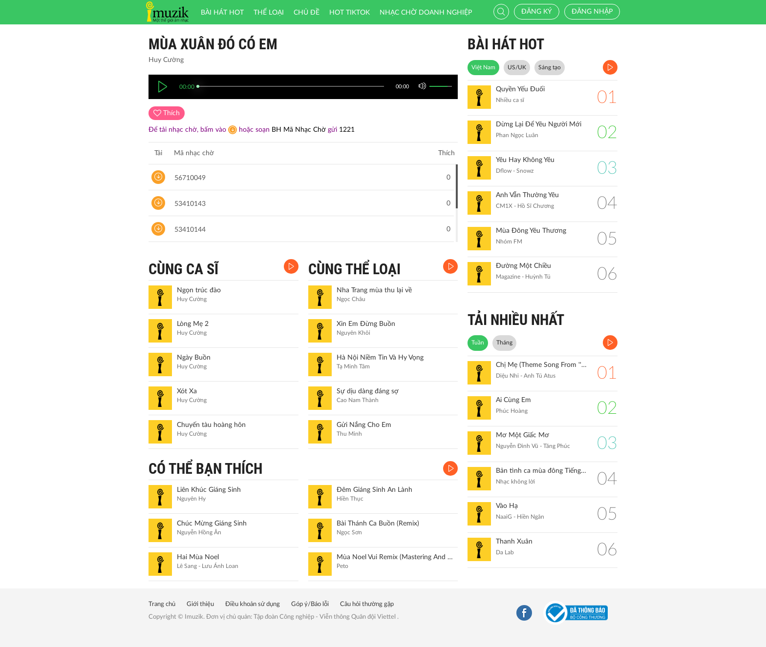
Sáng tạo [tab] (549, 67)
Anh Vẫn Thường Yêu (527, 195)
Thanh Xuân (514, 541)
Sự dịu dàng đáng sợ (368, 391)
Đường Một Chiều (523, 266)
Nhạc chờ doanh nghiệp (426, 12)
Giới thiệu (200, 604)
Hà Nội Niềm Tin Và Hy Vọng (380, 357)
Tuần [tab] (477, 342)
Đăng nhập (592, 11)
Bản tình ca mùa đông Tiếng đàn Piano (541, 470)
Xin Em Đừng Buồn (366, 324)
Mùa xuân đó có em (213, 44)
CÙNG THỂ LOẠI (354, 269)
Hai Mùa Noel (198, 557)
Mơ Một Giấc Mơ (522, 435)
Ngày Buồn (194, 357)
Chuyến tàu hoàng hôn (211, 425)
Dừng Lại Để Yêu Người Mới (538, 124)
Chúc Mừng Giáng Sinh (212, 523)
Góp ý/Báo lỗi (310, 604)
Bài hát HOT (222, 12)
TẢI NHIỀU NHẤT (516, 319)
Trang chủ (162, 604)
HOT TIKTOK (349, 12)
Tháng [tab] (504, 342)
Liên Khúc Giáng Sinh (209, 489)
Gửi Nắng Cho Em (364, 425)
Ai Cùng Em (513, 400)
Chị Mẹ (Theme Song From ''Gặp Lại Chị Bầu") (541, 365)
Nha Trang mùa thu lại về (374, 290)
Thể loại (269, 12)
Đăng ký (536, 11)
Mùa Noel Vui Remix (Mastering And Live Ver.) (396, 557)
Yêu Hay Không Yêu (525, 160)
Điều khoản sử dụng (252, 604)
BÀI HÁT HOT (506, 44)
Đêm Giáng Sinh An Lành (374, 489)
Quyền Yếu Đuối (520, 89)
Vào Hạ (507, 506)
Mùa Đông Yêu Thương (531, 230)
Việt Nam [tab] (483, 67)
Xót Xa (187, 391)
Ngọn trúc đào (199, 290)
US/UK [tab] (517, 67)
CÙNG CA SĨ (183, 269)
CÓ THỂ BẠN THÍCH (205, 468)
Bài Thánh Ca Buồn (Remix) (378, 523)
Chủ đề (306, 12)
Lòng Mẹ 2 (193, 324)
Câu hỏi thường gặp (367, 604)
